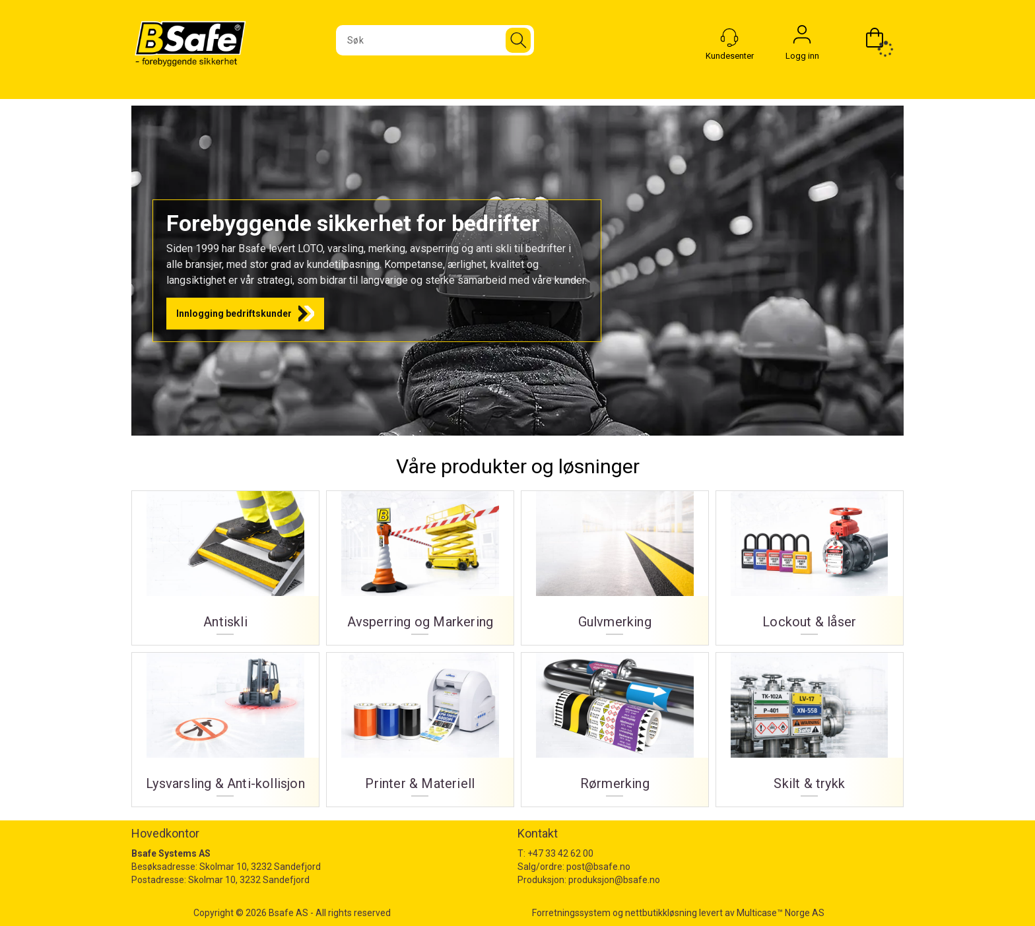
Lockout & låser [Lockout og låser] (809, 563)
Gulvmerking (614, 563)
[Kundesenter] (729, 37)
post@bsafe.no (598, 866)
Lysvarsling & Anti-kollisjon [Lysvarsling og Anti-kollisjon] (225, 725)
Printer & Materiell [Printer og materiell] (420, 725)
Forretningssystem (571, 913)
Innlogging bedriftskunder (234, 313)
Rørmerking (614, 725)
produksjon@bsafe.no (614, 880)
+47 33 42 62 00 (560, 853)
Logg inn (802, 37)
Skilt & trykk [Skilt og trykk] (809, 725)
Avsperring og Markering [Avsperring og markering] (420, 563)
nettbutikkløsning (661, 913)
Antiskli (225, 563)
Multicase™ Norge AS (780, 913)
